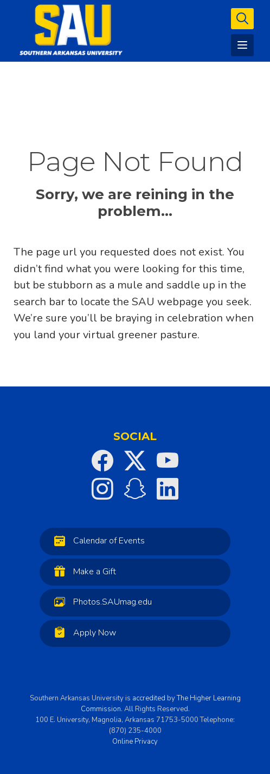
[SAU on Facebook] (102, 460)
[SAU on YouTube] (167, 460)
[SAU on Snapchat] (135, 489)
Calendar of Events (97, 540)
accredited (148, 698)
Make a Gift (82, 571)
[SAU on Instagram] (102, 489)
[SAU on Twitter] (135, 460)
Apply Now (82, 632)
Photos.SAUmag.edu (100, 601)
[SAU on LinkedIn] (167, 489)
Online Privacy (135, 741)
